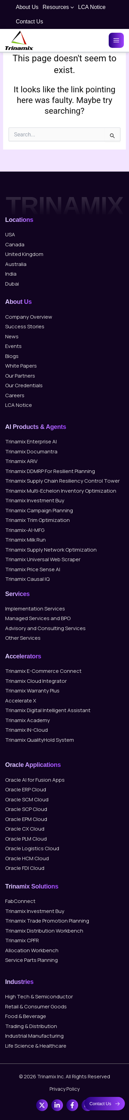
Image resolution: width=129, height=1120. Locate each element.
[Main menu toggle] (116, 40)
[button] (71, 7)
